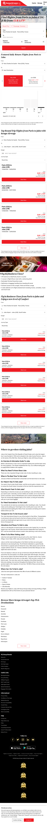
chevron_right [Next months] (45, 81)
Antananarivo (4, 616)
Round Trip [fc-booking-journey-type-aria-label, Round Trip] (6, 26)
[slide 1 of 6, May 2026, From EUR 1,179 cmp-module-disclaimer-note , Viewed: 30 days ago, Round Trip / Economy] (13, 81)
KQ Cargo (3, 661)
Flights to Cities (16, 753)
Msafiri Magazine (5, 668)
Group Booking (4, 677)
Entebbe (3, 629)
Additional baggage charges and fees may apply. (15, 252)
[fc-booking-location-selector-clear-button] (44, 31)
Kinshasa (3, 621)
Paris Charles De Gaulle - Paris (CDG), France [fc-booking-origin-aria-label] (15, 32)
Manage (39, 3)
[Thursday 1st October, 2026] (41, 107)
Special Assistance (5, 686)
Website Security (5, 700)
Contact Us (3, 718)
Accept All (28, 820)
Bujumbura (4, 639)
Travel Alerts (4, 725)
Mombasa (4, 636)
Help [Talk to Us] (5, 720)
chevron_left (38, 116)
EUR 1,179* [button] (19, 20)
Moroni (3, 606)
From (4, 30)
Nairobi (3, 611)
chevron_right (42, 116)
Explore (34, 3)
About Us (3, 657)
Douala (3, 619)
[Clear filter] (44, 140)
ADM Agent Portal (5, 684)
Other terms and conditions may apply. (33, 252)
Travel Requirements (6, 727)
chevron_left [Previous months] (2, 81)
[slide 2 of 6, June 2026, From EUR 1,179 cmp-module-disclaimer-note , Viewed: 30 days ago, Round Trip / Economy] (33, 81)
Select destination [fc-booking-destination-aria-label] (8, 37)
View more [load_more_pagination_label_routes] (23, 646)
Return (26, 40)
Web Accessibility (5, 711)
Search (23, 48)
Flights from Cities (13, 755)
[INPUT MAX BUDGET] (24, 153)
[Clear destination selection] (45, 70)
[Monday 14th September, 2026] (34, 103)
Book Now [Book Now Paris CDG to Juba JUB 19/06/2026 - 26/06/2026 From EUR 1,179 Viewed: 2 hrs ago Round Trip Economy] (23, 179)
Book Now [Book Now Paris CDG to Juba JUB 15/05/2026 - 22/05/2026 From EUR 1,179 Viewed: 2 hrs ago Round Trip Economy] (23, 242)
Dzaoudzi (3, 609)
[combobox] (24, 64)
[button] (20, 26)
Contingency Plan (5, 709)
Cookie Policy (4, 705)
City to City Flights (38, 753)
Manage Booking (5, 675)
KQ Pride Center (5, 664)
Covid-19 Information (6, 729)
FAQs (2, 723)
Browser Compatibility (6, 702)
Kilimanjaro (4, 641)
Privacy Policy (4, 695)
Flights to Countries (7, 753)
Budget (2, 150)
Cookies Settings (17, 820)
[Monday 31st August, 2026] (27, 103)
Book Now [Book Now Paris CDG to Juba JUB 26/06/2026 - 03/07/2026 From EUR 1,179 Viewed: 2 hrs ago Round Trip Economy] (23, 200)
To (3, 35)
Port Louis (4, 624)
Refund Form (4, 732)
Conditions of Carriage (6, 698)
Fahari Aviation (4, 666)
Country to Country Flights (27, 753)
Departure (5, 40)
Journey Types (4, 156)
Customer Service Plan (6, 707)
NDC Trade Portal (5, 682)
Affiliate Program (5, 680)
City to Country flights (33, 755)
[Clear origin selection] (45, 63)
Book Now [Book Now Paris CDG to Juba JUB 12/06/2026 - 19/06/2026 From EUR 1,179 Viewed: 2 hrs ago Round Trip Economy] (23, 221)
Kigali (2, 631)
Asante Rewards (5, 659)
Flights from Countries (23, 755)
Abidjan (3, 626)
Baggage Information (6, 689)
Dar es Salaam (5, 634)
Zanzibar (3, 614)
